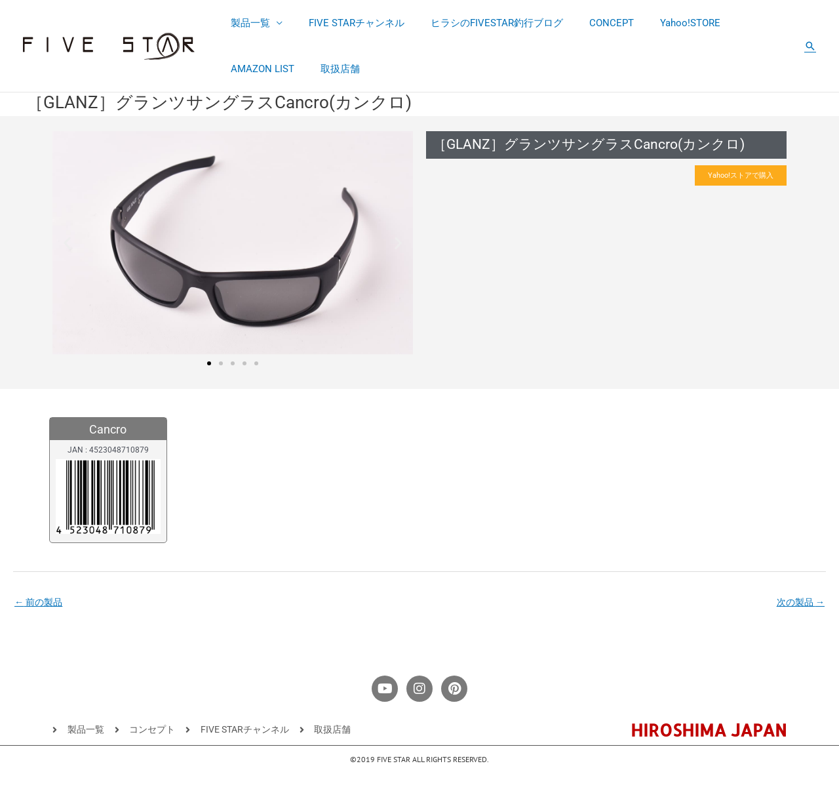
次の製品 (799, 603)
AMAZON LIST (742, 23)
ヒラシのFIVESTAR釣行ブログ (480, 23)
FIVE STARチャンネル (347, 23)
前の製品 (40, 603)
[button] (810, 46)
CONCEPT (588, 23)
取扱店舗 (247, 69)
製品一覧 (247, 23)
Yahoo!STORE (661, 23)
